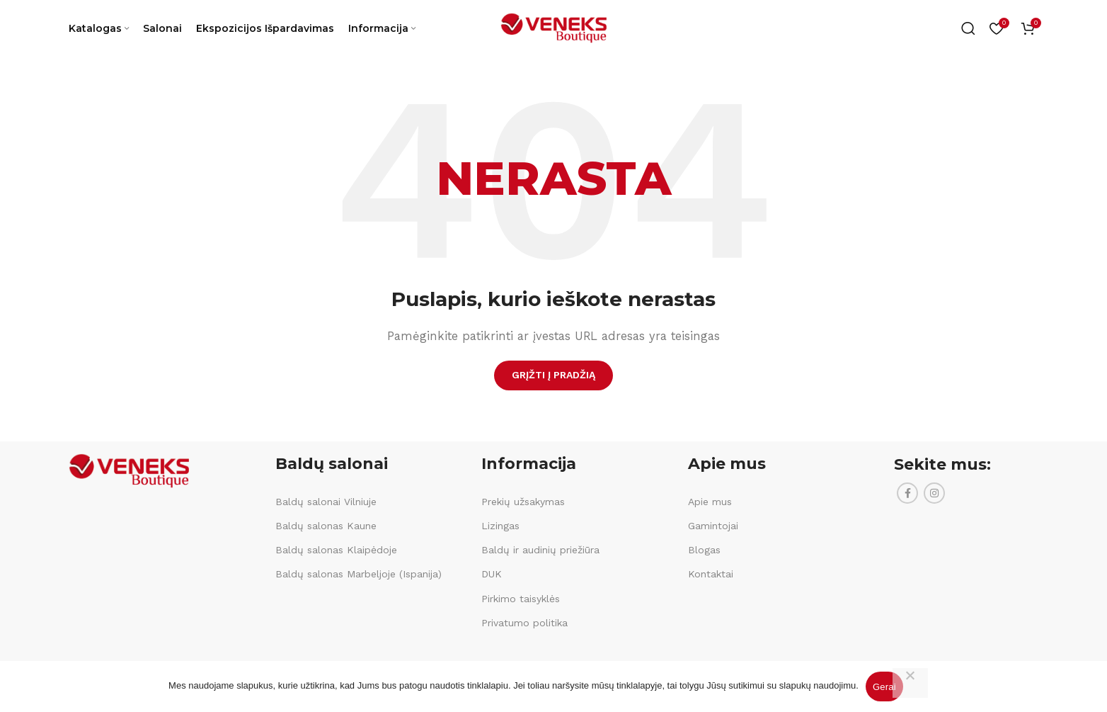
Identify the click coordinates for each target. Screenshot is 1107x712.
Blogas (704, 549)
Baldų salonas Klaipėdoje (336, 549)
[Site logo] (553, 27)
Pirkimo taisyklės (520, 598)
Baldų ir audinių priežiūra (540, 549)
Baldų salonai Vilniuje (326, 501)
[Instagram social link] (934, 493)
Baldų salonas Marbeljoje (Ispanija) (358, 574)
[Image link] (129, 469)
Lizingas (500, 525)
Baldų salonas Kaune (326, 525)
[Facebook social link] (907, 493)
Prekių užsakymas (523, 501)
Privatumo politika (524, 622)
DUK (491, 574)
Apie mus (710, 501)
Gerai (884, 687)
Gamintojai (713, 525)
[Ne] (910, 683)
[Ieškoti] (968, 28)
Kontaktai (710, 574)
